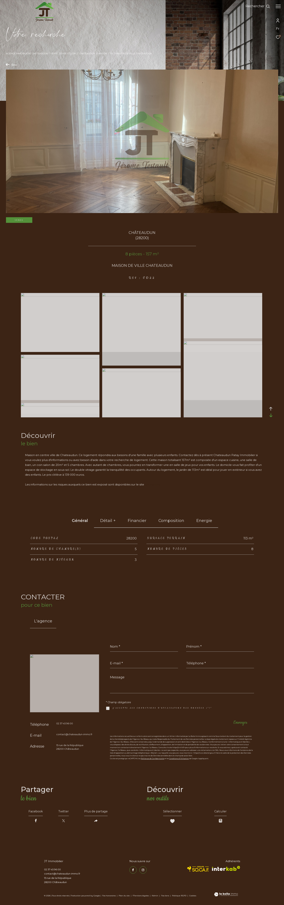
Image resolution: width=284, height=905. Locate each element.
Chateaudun (87, 53)
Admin (155, 895)
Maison (102, 53)
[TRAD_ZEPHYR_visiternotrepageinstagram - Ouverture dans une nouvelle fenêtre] (143, 870)
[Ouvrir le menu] (278, 6)
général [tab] (80, 520)
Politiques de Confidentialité (152, 759)
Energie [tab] (204, 520)
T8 (111, 53)
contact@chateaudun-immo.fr (74, 734)
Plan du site (124, 895)
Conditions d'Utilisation (179, 759)
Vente (54, 53)
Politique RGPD (179, 895)
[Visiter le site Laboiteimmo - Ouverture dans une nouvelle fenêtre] (226, 894)
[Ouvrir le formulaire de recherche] (258, 6)
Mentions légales (141, 895)
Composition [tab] (171, 520)
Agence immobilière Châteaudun (27, 53)
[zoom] (60, 295)
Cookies (192, 896)
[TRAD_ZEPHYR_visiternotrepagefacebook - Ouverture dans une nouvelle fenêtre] (133, 870)
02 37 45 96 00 (64, 723)
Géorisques (152, 484)
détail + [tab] (108, 520)
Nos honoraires (109, 895)
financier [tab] (137, 520)
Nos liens (165, 895)
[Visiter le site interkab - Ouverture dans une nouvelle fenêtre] (226, 868)
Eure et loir (68, 53)
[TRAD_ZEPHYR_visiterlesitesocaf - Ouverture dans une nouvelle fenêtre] (198, 869)
